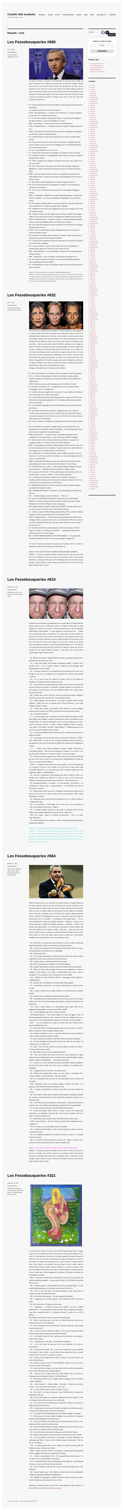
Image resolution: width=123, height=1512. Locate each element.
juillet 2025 (93, 107)
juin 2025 (92, 109)
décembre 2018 (94, 265)
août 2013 (92, 393)
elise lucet (13, 1190)
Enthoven (13, 310)
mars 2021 (92, 211)
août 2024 (92, 129)
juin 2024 (92, 133)
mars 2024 (92, 139)
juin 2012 (92, 421)
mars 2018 (92, 283)
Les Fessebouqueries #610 (31, 579)
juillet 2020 (93, 227)
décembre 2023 (94, 145)
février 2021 (93, 213)
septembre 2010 (94, 462)
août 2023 (92, 153)
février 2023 (93, 165)
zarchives (112, 15)
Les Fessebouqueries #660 (31, 42)
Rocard (14, 1194)
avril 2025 (92, 113)
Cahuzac (18, 1188)
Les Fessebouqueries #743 (96, 67)
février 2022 (93, 189)
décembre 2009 (94, 480)
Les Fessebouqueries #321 (31, 1175)
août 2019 (92, 249)
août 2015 (92, 345)
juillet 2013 (93, 395)
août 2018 (92, 273)
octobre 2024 (93, 125)
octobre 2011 (93, 436)
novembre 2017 (94, 291)
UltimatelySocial (74, 1510)
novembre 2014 (94, 363)
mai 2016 (92, 327)
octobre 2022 (93, 173)
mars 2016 (92, 331)
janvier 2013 (93, 407)
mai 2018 (92, 279)
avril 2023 (92, 161)
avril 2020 (92, 233)
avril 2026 (92, 89)
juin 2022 (92, 181)
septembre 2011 (94, 438)
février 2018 (93, 285)
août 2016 (92, 321)
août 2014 (92, 369)
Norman (20, 594)
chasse (16, 592)
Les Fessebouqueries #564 (31, 856)
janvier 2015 (93, 359)
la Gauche (15, 1192)
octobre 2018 (93, 269)
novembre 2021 (94, 195)
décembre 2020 (94, 217)
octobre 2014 (93, 365)
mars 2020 (92, 235)
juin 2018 (92, 277)
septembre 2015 (94, 343)
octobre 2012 (93, 413)
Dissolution (14, 55)
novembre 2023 (94, 147)
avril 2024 (92, 137)
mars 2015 (92, 355)
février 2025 (93, 117)
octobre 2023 (93, 149)
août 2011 (92, 440)
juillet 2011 (93, 442)
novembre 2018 (94, 267)
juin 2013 (92, 397)
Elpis (18, 1190)
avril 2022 (92, 185)
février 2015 (93, 357)
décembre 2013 (94, 385)
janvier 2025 (93, 119)
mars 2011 (92, 450)
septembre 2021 (94, 199)
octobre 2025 (93, 101)
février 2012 (93, 429)
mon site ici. (58, 1488)
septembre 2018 (94, 271)
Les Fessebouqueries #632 (31, 295)
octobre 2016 (93, 317)
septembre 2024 (94, 127)
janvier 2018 (93, 287)
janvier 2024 (93, 143)
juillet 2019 (93, 251)
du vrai (57, 15)
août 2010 (92, 464)
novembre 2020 (94, 219)
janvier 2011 (93, 454)
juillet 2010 (93, 466)
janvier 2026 (93, 95)
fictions (79, 15)
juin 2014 (92, 373)
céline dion (10, 592)
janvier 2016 (93, 335)
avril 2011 (92, 448)
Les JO (16, 57)
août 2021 (92, 201)
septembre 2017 (94, 295)
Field (21, 1190)
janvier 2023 (93, 167)
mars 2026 (92, 91)
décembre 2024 (94, 121)
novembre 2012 (94, 411)
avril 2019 (92, 257)
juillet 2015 (93, 347)
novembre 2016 (94, 315)
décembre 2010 (94, 456)
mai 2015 (92, 351)
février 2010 (93, 476)
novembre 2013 (94, 387)
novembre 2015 (94, 339)
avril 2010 (92, 472)
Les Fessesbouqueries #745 (96, 63)
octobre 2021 (93, 197)
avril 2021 (92, 209)
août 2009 (92, 488)
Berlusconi (10, 308)
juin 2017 (92, 301)
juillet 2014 (93, 371)
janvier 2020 (93, 239)
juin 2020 (92, 229)
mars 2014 (92, 379)
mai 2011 (92, 446)
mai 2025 (92, 111)
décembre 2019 (94, 241)
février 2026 (93, 93)
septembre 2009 (94, 486)
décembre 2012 (94, 409)
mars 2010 (92, 474)
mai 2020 (92, 231)
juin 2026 (92, 85)
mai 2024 (92, 135)
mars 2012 (92, 427)
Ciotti (8, 55)
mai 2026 (92, 87)
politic (92, 15)
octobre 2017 (93, 293)
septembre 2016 (94, 319)
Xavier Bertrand (11, 875)
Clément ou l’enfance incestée (97, 71)
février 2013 (93, 405)
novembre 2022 (94, 171)
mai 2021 (92, 207)
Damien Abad (11, 594)
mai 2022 (92, 183)
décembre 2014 (94, 361)
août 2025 (92, 105)
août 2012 (92, 417)
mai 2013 (92, 399)
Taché (9, 596)
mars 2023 (92, 163)
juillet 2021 (93, 203)
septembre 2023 (94, 151)
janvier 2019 (93, 263)
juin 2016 (92, 325)
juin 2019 (92, 253)
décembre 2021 (94, 193)
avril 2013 (92, 401)
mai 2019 (92, 255)
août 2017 (92, 297)
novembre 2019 (94, 243)
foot (16, 594)
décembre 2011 (94, 432)
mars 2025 (92, 115)
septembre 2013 (94, 391)
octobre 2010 (93, 460)
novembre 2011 (94, 434)
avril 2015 (92, 353)
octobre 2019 (93, 245)
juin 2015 (92, 349)
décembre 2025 (94, 97)
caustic (50, 15)
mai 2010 (92, 470)
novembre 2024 (94, 123)
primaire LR (16, 873)
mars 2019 (92, 259)
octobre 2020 (93, 221)
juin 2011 (92, 444)
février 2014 (93, 381)
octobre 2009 (93, 484)
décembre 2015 (94, 337)
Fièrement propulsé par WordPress (28, 1501)
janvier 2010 (93, 478)
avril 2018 (92, 281)
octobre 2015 (93, 341)
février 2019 (93, 261)
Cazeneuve (17, 308)
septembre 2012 (94, 415)
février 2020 (93, 237)
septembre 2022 (94, 175)
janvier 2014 (93, 383)
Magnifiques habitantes (96, 69)
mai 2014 (92, 375)
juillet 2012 (93, 419)
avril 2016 (92, 329)
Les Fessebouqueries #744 (96, 65)
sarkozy (19, 310)
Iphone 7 (9, 1192)
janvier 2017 (93, 311)
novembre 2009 (94, 482)
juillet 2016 (93, 323)
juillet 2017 (93, 299)
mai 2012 (92, 423)
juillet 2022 (93, 179)
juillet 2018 (93, 275)
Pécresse (9, 873)
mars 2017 (92, 307)
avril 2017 (92, 305)
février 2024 (93, 141)
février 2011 (93, 452)
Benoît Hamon (11, 1188)
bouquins (42, 15)
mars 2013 (92, 403)
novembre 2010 (94, 458)
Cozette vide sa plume (21, 14)
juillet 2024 (93, 131)
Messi (17, 871)
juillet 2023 (93, 155)
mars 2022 (92, 187)
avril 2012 (92, 425)
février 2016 (93, 333)
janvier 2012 (93, 430)
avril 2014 (92, 377)
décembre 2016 (94, 313)
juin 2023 (92, 157)
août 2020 (92, 225)
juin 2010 (92, 468)
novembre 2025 (94, 99)
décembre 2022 (94, 169)
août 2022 (92, 177)
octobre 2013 (93, 389)
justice (13, 871)
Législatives (10, 57)
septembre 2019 (94, 247)
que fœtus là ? (102, 15)
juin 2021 (92, 205)
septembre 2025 (94, 103)
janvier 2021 (93, 215)
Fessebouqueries (68, 15)
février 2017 (93, 309)
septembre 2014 (94, 367)
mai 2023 (92, 159)
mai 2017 (92, 303)
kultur (86, 15)
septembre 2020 (94, 223)
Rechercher (91, 32)
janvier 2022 (93, 191)
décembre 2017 (94, 289)
